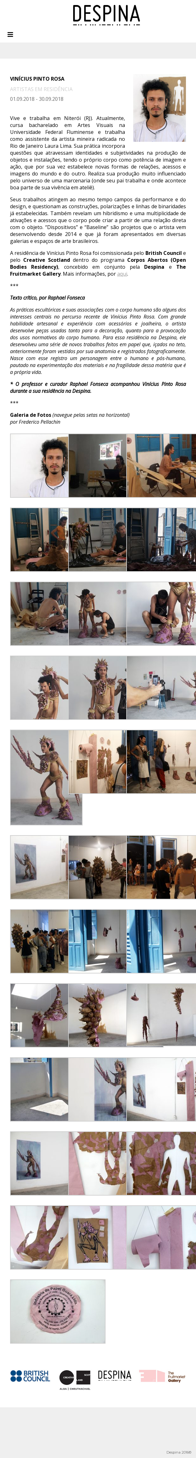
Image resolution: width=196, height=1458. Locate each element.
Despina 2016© (178, 1452)
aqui (122, 273)
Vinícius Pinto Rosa (37, 78)
